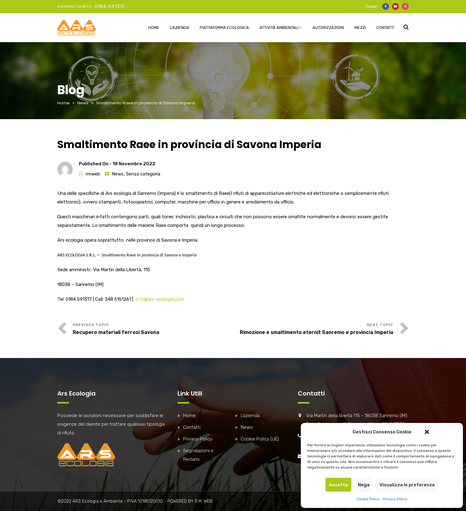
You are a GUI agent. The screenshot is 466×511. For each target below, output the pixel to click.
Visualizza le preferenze (407, 485)
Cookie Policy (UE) (260, 439)
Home (153, 27)
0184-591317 (110, 6)
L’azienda (179, 27)
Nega (364, 485)
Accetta (338, 485)
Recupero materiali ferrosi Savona (116, 332)
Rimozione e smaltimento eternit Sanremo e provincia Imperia (316, 332)
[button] (427, 432)
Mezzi (360, 27)
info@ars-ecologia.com (160, 299)
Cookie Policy (368, 499)
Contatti (385, 27)
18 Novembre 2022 (133, 164)
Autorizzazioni (328, 27)
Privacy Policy (395, 499)
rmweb (93, 174)
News (82, 103)
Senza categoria (143, 174)
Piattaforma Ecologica (224, 27)
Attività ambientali (279, 27)
